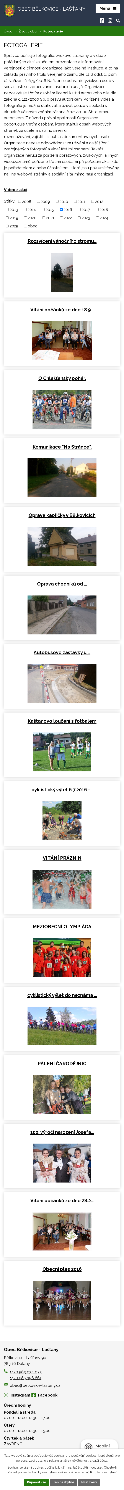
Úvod (8, 31)
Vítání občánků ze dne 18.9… (62, 309)
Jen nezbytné (63, 1482)
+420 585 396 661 (25, 1378)
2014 (32, 209)
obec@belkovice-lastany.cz (32, 1385)
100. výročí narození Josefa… (62, 1132)
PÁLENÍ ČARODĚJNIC (62, 1063)
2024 (104, 218)
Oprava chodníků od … (62, 584)
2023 (86, 218)
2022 (68, 218)
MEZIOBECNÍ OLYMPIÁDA (62, 926)
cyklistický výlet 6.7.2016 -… (62, 789)
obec (32, 226)
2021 (50, 218)
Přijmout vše (36, 1482)
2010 (64, 201)
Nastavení (89, 1482)
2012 (99, 201)
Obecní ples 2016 (62, 1269)
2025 (14, 226)
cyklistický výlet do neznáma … (62, 995)
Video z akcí (15, 189)
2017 (86, 209)
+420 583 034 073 (26, 1372)
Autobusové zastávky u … (62, 652)
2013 (14, 209)
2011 (81, 201)
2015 (50, 209)
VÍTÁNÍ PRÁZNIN (62, 858)
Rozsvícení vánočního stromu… (62, 241)
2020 (32, 218)
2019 (14, 218)
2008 (26, 201)
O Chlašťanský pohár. (62, 378)
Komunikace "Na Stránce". (62, 447)
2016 (68, 209)
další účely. (100, 1460)
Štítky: (9, 201)
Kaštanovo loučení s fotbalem (62, 721)
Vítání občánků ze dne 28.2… (62, 1200)
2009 (45, 201)
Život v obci (28, 31)
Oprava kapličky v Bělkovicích (62, 515)
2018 (104, 209)
